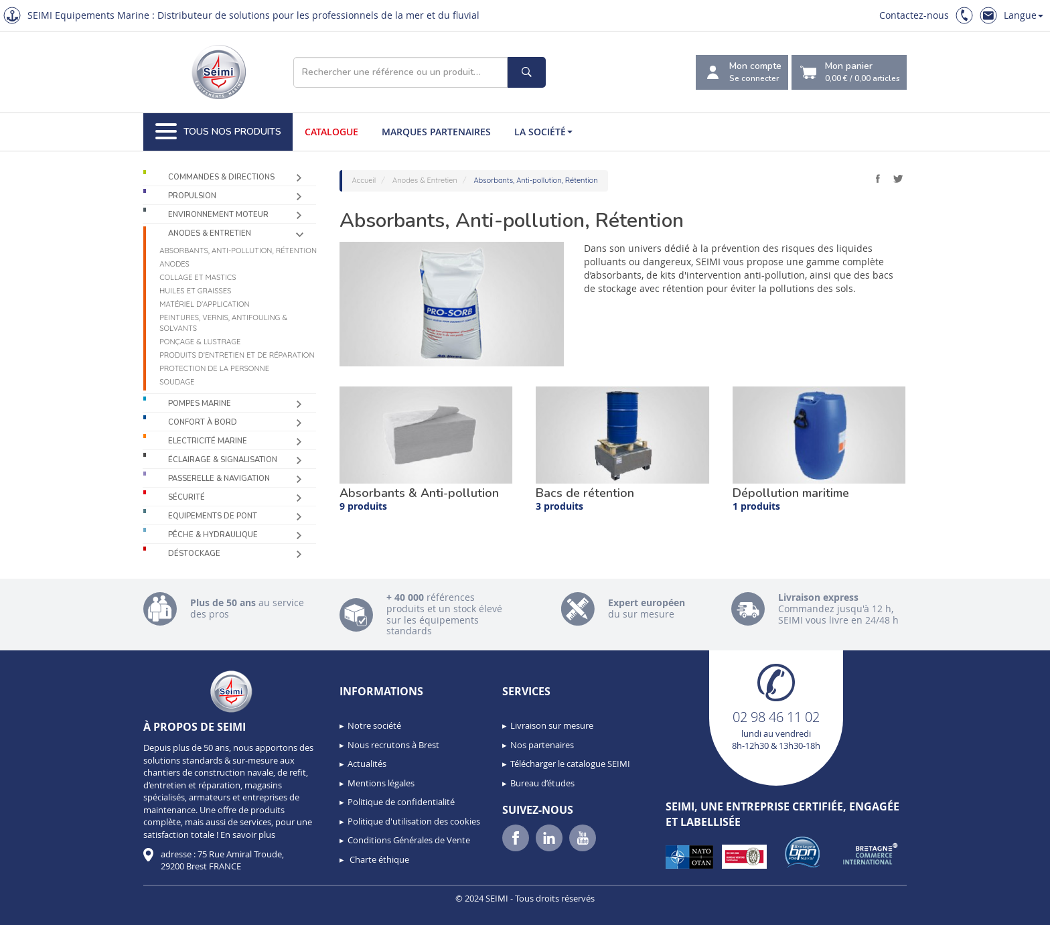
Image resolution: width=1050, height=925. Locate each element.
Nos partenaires (542, 745)
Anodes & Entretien (209, 233)
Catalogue (331, 131)
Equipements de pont (212, 516)
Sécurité (186, 497)
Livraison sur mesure (551, 725)
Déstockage (194, 554)
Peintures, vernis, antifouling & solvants (223, 323)
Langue (1023, 15)
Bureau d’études (542, 783)
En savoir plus (247, 835)
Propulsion (192, 196)
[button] (40, 910)
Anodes (174, 264)
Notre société (374, 725)
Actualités (367, 764)
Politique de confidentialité (401, 802)
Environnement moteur (218, 215)
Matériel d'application (204, 304)
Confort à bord (202, 422)
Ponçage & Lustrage (199, 341)
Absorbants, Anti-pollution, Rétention (238, 250)
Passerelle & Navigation (219, 479)
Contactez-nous (914, 15)
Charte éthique (378, 859)
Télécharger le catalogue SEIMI (570, 764)
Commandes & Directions (221, 177)
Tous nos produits (218, 132)
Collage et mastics (197, 277)
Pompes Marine (199, 404)
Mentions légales (381, 783)
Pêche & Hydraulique (213, 535)
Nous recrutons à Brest (393, 745)
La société (543, 131)
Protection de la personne (214, 368)
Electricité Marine (207, 441)
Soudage (176, 381)
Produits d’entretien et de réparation (236, 355)
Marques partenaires (436, 131)
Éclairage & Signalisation (222, 460)
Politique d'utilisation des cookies (414, 821)
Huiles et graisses (195, 290)
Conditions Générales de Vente (409, 840)
